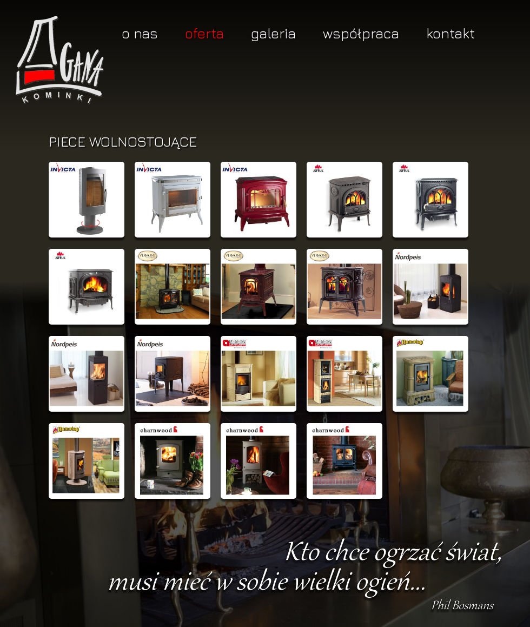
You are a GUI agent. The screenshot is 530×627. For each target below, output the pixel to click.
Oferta (204, 33)
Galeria (273, 33)
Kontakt (450, 33)
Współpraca (361, 33)
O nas (140, 33)
